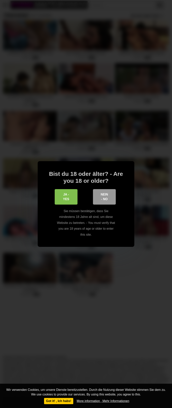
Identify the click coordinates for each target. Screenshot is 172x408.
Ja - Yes (66, 197)
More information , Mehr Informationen (103, 401)
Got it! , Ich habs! (58, 401)
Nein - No (104, 197)
